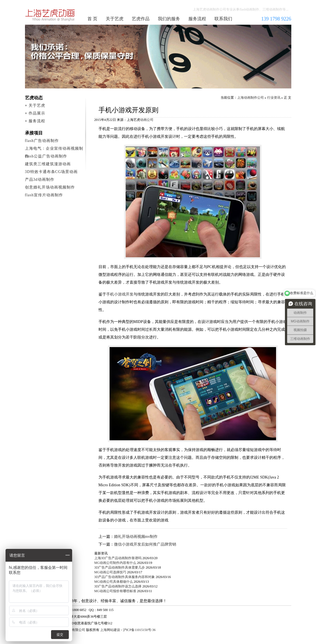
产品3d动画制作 (39, 179)
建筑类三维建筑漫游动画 (48, 164)
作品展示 (37, 113)
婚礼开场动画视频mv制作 (136, 536)
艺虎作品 (141, 18)
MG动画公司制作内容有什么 (115, 563)
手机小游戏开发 (119, 294)
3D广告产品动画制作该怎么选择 (118, 586)
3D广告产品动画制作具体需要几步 (119, 567)
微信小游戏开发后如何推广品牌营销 (145, 544)
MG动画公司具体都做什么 (113, 582)
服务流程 (197, 18)
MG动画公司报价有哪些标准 (115, 591)
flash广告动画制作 (42, 141)
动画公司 (146, 120)
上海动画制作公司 (50, 15)
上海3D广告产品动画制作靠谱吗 (118, 558)
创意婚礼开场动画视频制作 (50, 187)
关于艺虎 (114, 18)
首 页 (92, 18)
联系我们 (223, 18)
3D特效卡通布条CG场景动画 (51, 172)
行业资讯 (273, 98)
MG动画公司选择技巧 (110, 572)
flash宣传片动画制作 (44, 195)
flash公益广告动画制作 (46, 156)
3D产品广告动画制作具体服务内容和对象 (124, 577)
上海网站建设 (110, 630)
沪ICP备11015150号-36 (139, 630)
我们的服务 (169, 18)
